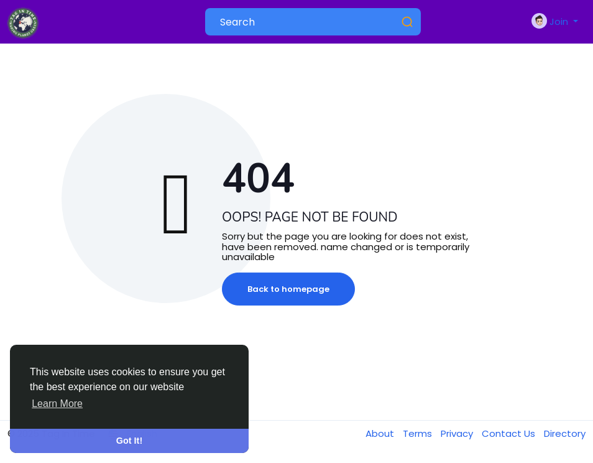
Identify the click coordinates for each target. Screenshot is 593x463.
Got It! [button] (129, 441)
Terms (418, 433)
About (381, 433)
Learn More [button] (57, 403)
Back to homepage (288, 289)
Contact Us (510, 433)
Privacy (458, 433)
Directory (565, 433)
